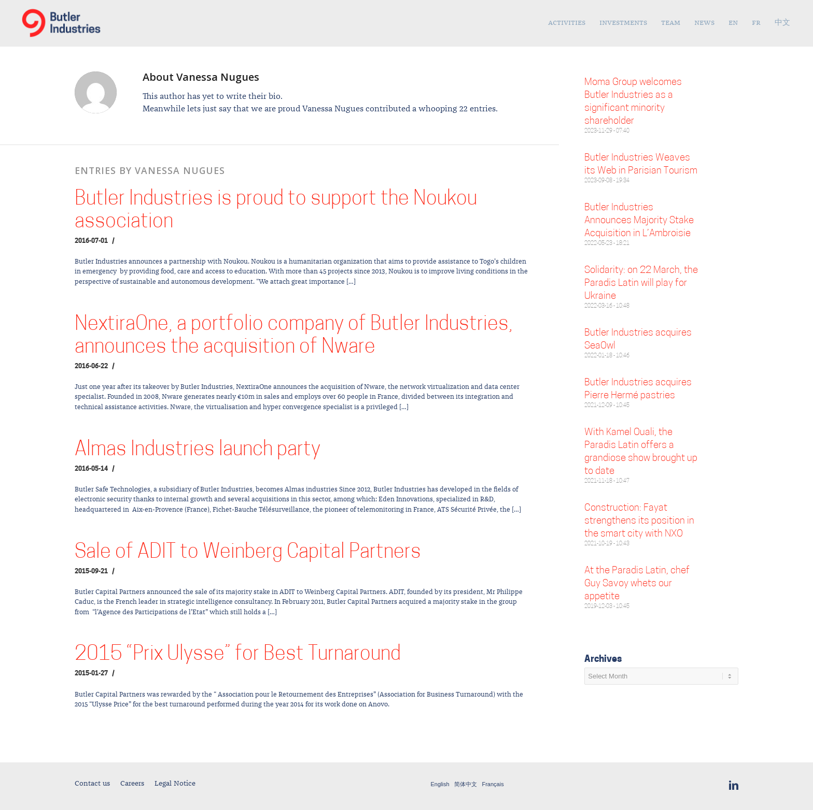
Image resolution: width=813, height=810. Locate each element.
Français (492, 784)
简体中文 (465, 784)
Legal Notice (175, 783)
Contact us (92, 783)
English (440, 784)
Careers (132, 783)
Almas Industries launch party (197, 450)
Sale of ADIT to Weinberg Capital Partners (248, 553)
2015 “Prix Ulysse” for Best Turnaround (238, 655)
